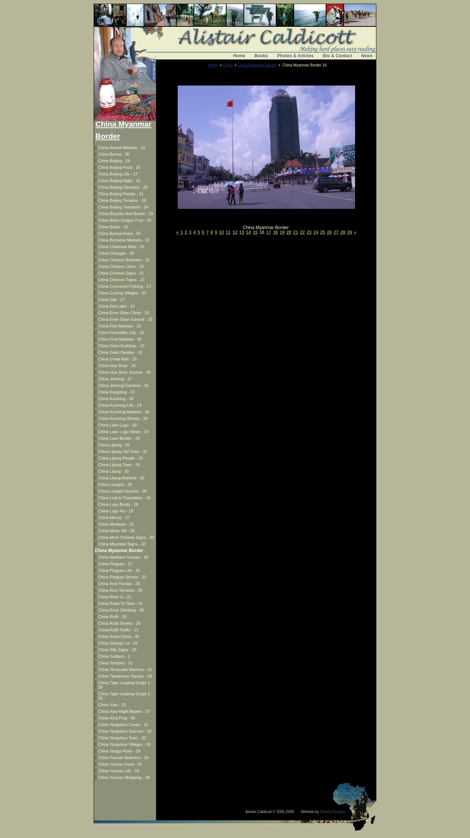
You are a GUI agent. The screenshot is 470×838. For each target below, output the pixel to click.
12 (234, 232)
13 (241, 232)
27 (336, 232)
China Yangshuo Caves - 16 (123, 724)
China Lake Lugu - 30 (117, 425)
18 (275, 232)
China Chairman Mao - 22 (121, 246)
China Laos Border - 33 (119, 438)
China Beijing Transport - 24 (123, 207)
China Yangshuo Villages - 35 (124, 744)
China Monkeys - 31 (116, 524)
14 (248, 232)
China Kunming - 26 (116, 398)
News (367, 55)
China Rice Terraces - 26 (120, 590)
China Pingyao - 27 (115, 564)
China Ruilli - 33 (112, 616)
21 (295, 232)
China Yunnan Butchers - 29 (123, 757)
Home (239, 55)
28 (342, 232)
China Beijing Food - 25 (119, 167)
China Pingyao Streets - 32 (122, 577)
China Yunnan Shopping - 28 (123, 777)
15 (255, 232)
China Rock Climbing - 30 (121, 610)
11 (228, 232)
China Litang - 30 (113, 471)
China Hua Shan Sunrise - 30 (124, 372)
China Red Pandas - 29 (119, 583)
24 (316, 232)
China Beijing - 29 (114, 161)
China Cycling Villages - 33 (122, 293)
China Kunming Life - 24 (119, 405)
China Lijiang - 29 (114, 445)
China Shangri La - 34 (117, 643)
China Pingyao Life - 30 (119, 570)
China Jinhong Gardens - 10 (123, 385)
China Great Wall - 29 (117, 359)
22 (302, 232)
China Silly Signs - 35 (117, 649)
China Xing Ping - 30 (116, 718)
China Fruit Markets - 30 (119, 339)
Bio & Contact (337, 55)
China (228, 65)
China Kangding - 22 (116, 392)
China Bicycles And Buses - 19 (125, 213)
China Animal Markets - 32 (121, 147)
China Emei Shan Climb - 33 (123, 313)
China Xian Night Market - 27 (124, 711)
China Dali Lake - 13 (116, 306)
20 (288, 232)
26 (329, 232)
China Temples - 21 (115, 663)
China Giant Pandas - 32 (120, 352)
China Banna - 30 (114, 154)
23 (309, 232)
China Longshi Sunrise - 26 (122, 491)
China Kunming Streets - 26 (123, 418)
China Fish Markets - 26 (119, 326)
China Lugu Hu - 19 (115, 511)
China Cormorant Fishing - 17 (124, 286)
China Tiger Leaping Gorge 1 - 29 (125, 685)
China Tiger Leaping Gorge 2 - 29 (125, 696)
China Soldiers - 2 (114, 656)
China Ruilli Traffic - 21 (118, 630)
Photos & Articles (295, 55)
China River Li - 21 (114, 597)
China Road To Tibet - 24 (120, 603)
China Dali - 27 (111, 299)
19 (282, 232)
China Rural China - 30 (118, 636)
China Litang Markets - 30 (121, 478)
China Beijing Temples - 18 (122, 200)
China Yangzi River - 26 (119, 751)
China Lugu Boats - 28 (118, 504)
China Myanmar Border (257, 65)
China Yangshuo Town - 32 (122, 738)
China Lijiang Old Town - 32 (122, 451)
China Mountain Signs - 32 (122, 544)
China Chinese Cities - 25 (121, 266)
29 (349, 232)
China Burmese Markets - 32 (123, 240)
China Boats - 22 (113, 227)
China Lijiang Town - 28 (119, 464)
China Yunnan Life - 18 (118, 771)
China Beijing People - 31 (121, 194)
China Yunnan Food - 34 (120, 764)
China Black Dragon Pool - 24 (124, 220)
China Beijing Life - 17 (118, 174)
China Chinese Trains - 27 (121, 279)
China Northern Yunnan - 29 (123, 557)
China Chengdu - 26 (116, 253)
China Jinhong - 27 (115, 379)
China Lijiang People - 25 (120, 458)
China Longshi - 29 (115, 484)
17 (268, 232)
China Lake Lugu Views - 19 (123, 431)
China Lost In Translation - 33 (124, 498)
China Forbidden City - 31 (121, 332)
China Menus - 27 (114, 517)
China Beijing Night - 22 (119, 180)
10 (221, 232)
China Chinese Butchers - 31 (124, 260)
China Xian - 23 (112, 705)
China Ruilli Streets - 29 (119, 623)
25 (322, 232)
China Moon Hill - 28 (116, 531)
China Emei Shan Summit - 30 (125, 319)
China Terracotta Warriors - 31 (125, 669)
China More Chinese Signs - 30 (126, 537)
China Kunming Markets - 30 (123, 412)
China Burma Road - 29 (119, 233)
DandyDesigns (333, 811)
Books (261, 55)
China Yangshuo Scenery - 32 (125, 731)
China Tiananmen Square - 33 (125, 676)
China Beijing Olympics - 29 (123, 187)
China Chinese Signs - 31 (121, 273)
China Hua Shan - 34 (117, 365)
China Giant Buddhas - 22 (121, 346)
